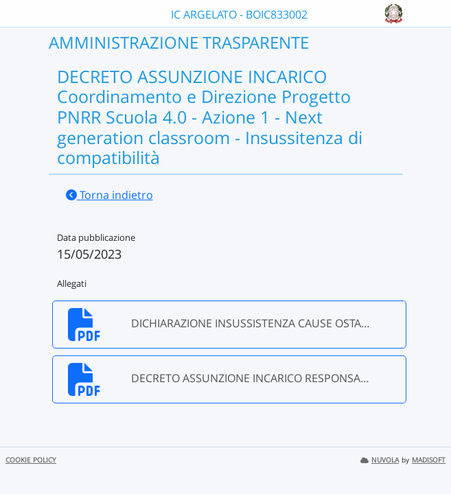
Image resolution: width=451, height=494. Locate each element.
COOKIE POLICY (30, 460)
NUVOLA (379, 460)
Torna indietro (109, 194)
